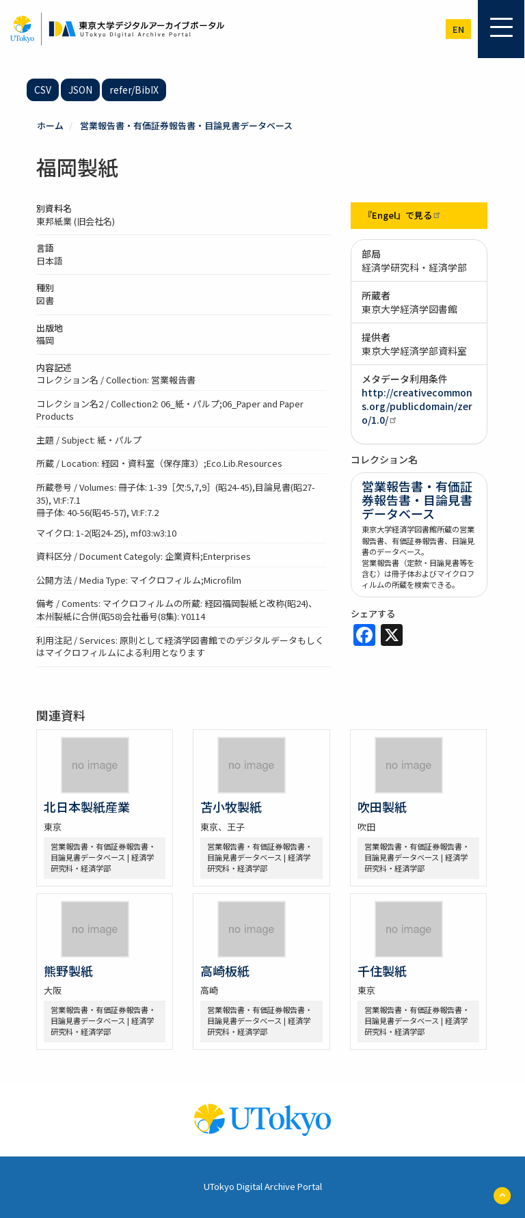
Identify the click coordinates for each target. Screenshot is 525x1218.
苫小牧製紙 (231, 806)
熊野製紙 (68, 970)
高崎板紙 (225, 970)
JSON (80, 89)
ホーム (50, 125)
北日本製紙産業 (87, 806)
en (458, 29)
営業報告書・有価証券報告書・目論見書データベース (186, 125)
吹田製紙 (382, 806)
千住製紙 (382, 970)
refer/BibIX (134, 89)
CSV (42, 89)
